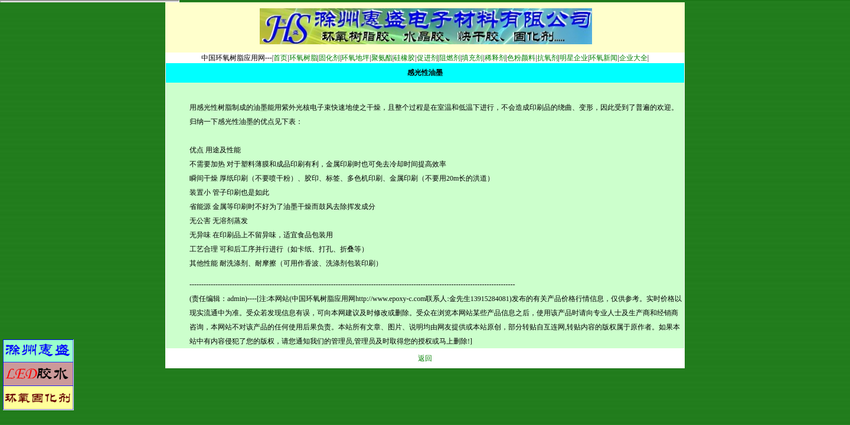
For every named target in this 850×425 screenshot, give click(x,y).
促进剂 (427, 58)
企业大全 (633, 58)
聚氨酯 (382, 58)
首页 (280, 58)
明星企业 (574, 58)
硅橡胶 (404, 58)
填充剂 (472, 58)
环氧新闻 (603, 58)
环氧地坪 (355, 58)
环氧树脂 (303, 58)
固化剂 (329, 58)
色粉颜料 (521, 58)
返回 (425, 358)
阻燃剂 (449, 58)
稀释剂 (495, 58)
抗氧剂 (547, 58)
